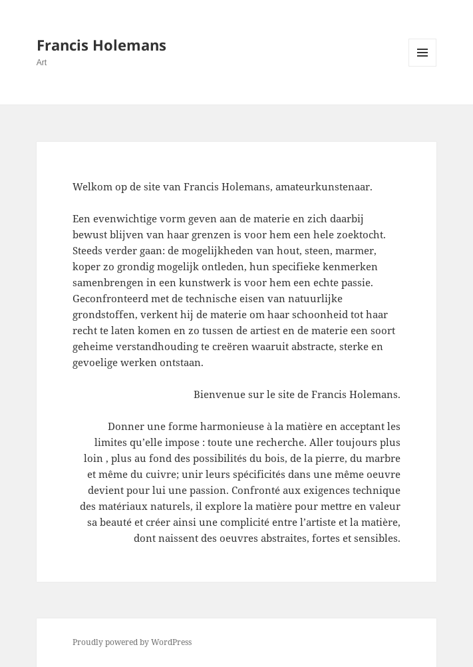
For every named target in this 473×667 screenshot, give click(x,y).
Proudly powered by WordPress (132, 642)
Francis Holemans (101, 45)
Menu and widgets (422, 66)
